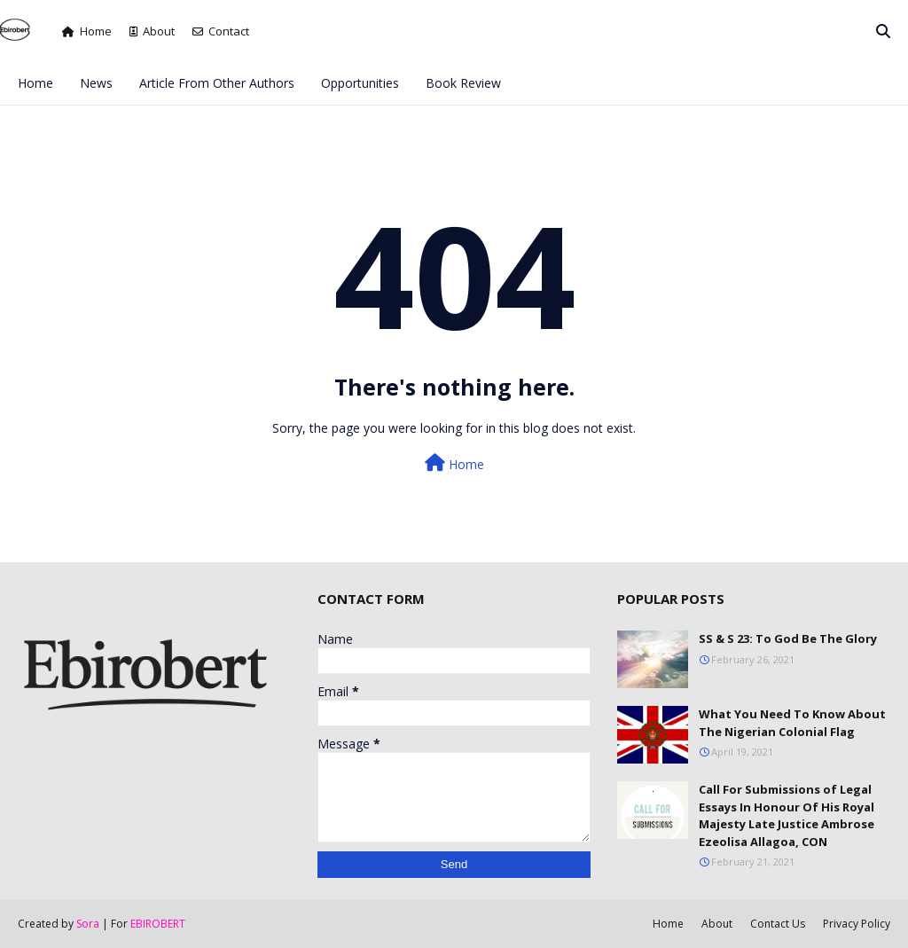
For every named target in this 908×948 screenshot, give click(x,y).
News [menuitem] (96, 82)
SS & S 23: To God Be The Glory (788, 638)
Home (87, 31)
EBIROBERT (157, 923)
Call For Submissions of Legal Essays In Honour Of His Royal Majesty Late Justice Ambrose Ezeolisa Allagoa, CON (786, 815)
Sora (87, 923)
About (152, 31)
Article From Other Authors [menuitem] (216, 82)
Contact (220, 31)
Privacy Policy (856, 923)
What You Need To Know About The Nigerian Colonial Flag (792, 723)
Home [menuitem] (35, 82)
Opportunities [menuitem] (360, 82)
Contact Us (777, 923)
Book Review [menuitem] (463, 82)
